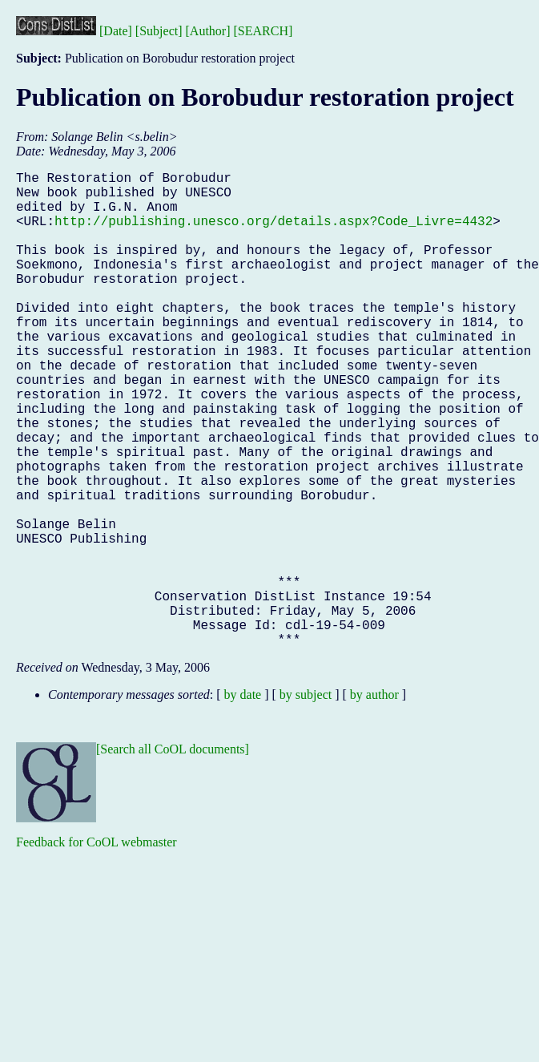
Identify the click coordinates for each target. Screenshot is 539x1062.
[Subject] (159, 31)
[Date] (115, 31)
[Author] (208, 31)
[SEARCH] (263, 31)
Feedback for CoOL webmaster (96, 948)
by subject (306, 800)
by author (374, 800)
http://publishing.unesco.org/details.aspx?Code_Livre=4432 (273, 233)
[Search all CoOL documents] (172, 855)
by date (243, 800)
